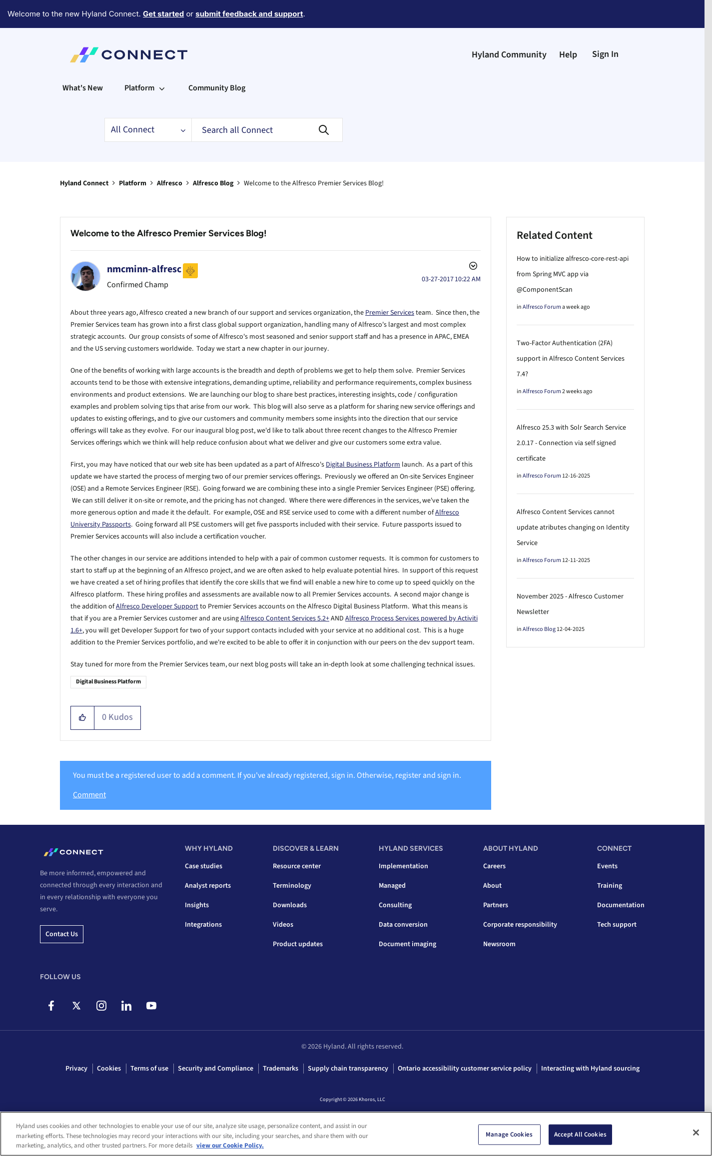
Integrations (203, 925)
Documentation (621, 905)
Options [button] (472, 267)
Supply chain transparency (348, 1069)
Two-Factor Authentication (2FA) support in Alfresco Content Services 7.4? (571, 358)
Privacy (76, 1069)
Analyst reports (208, 886)
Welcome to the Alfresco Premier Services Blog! (168, 233)
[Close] (696, 1133)
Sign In (605, 54)
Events (607, 866)
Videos (283, 925)
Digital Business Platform (363, 465)
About (492, 886)
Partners (495, 905)
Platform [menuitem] (139, 87)
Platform (132, 183)
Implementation (403, 866)
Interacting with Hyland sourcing (590, 1069)
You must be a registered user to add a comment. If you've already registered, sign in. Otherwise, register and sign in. (267, 775)
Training (609, 886)
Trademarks (280, 1069)
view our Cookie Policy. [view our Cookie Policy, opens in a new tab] (230, 1145)
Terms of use (149, 1069)
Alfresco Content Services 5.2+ (284, 618)
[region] (356, 1134)
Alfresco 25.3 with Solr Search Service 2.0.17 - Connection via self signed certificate (571, 443)
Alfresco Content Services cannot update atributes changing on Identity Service (573, 527)
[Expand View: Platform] (162, 88)
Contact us (61, 934)
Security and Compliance (215, 1069)
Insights (197, 905)
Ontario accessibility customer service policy (465, 1069)
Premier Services (389, 313)
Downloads (290, 905)
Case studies (203, 866)
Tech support (617, 925)
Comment (89, 794)
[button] (82, 717)
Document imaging (407, 944)
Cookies (109, 1069)
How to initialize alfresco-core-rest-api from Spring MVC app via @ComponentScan (573, 274)
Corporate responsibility (520, 925)
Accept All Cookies (580, 1134)
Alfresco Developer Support (157, 606)
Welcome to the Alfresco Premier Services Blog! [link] (314, 183)
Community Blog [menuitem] (216, 87)
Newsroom (499, 944)
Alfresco (169, 183)
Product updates (298, 944)
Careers (494, 866)
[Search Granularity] (147, 130)
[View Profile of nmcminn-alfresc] (144, 269)
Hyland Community (509, 54)
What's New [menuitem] (82, 87)
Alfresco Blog (213, 183)
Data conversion (403, 925)
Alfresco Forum (542, 307)
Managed (392, 886)
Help (568, 54)
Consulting (395, 905)
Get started (163, 13)
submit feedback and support (249, 13)
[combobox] (267, 130)
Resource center (297, 866)
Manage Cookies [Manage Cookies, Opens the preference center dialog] (509, 1134)
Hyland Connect (84, 183)
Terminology (292, 886)
